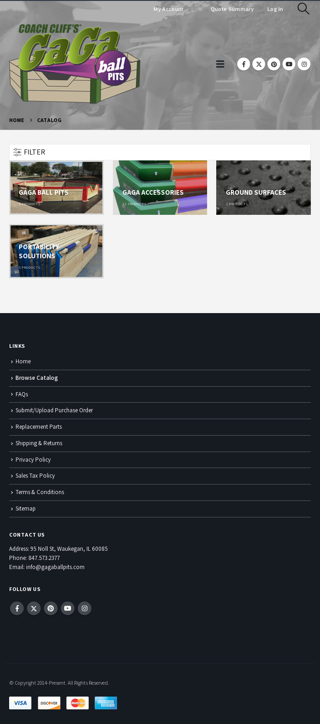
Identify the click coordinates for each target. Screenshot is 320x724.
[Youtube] (289, 64)
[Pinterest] (273, 64)
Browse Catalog (37, 378)
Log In (275, 9)
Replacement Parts (39, 427)
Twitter (34, 608)
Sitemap (26, 508)
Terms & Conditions (40, 492)
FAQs (22, 394)
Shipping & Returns (39, 443)
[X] (258, 64)
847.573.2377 (44, 558)
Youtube (68, 608)
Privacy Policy (33, 459)
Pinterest (51, 608)
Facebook (17, 608)
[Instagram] (304, 64)
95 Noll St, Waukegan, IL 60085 (69, 549)
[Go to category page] (56, 187)
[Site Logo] (74, 64)
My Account (168, 9)
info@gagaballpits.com (55, 567)
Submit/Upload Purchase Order (54, 410)
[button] (304, 9)
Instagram (84, 608)
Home (23, 361)
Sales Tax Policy (35, 475)
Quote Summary (231, 9)
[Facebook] (243, 64)
